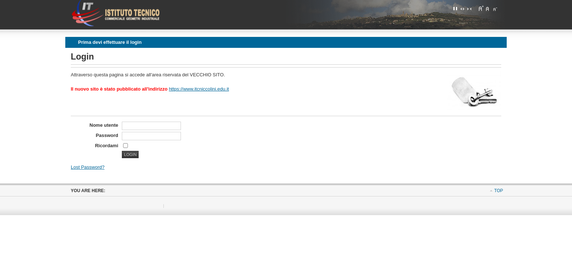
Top (498, 190)
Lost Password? (88, 167)
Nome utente (103, 125)
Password (107, 135)
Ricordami (106, 145)
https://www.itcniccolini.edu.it (199, 89)
